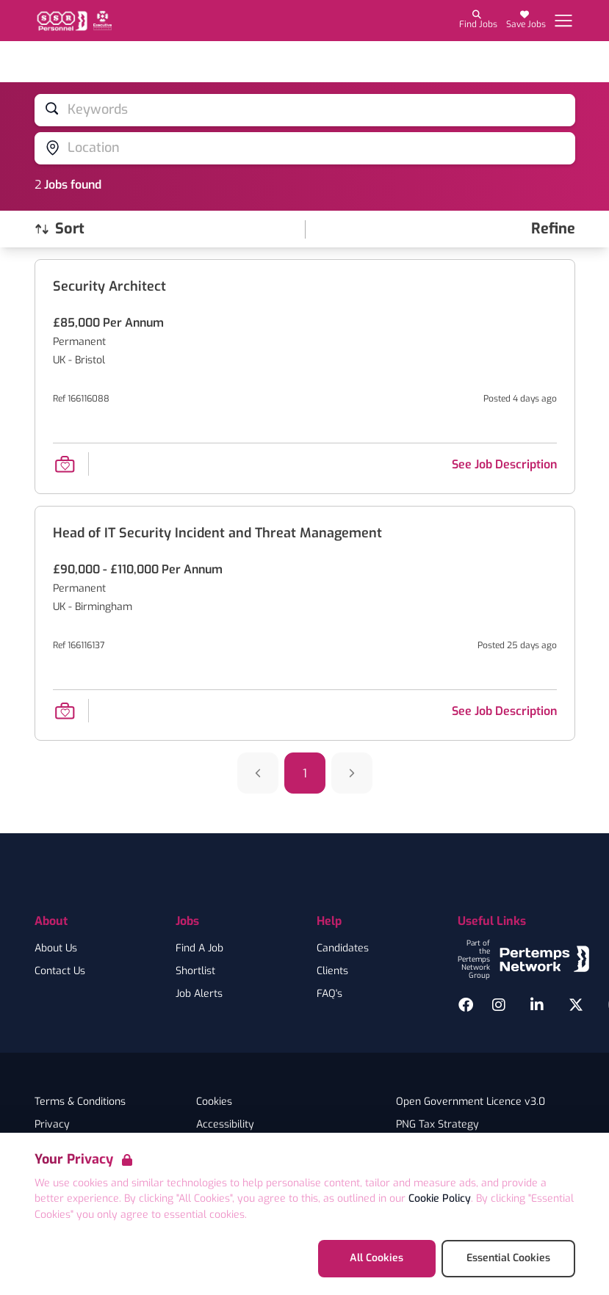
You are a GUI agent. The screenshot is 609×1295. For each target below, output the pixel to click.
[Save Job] (64, 464)
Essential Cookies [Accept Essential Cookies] (508, 1258)
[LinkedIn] (537, 1005)
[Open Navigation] (563, 20)
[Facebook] (466, 1005)
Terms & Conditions (80, 1102)
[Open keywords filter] (304, 110)
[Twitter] (576, 1005)
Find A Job (199, 948)
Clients (332, 971)
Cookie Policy (439, 1198)
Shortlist (195, 971)
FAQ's (329, 994)
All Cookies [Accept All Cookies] (376, 1258)
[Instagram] (499, 1005)
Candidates (343, 948)
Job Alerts (199, 994)
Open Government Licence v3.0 (470, 1102)
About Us (56, 948)
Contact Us (60, 971)
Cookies (214, 1102)
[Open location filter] (304, 148)
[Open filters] (553, 229)
